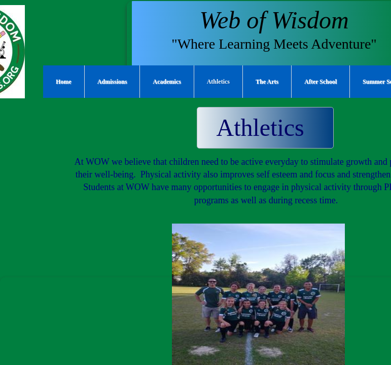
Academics (167, 81)
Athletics (218, 81)
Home (64, 81)
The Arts (267, 81)
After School (320, 81)
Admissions (112, 81)
